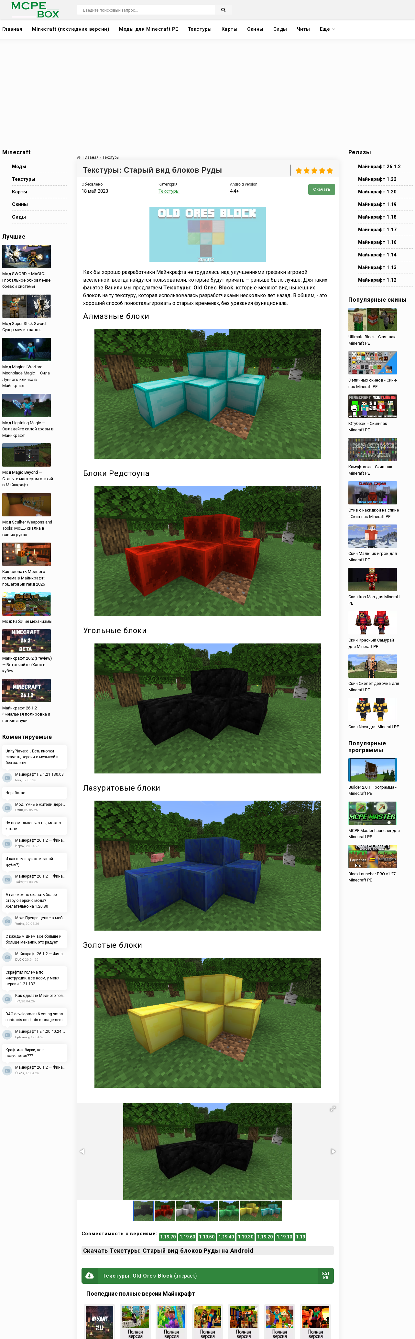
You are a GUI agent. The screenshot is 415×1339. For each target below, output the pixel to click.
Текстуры (200, 29)
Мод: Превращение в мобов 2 (41, 918)
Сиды (280, 29)
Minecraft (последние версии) (70, 29)
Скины (255, 29)
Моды (19, 166)
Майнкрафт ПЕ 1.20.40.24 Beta (41, 1031)
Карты (230, 29)
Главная (12, 29)
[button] (333, 1109)
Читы (303, 29)
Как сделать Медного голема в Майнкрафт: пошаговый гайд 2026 (41, 995)
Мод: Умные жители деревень (41, 804)
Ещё (325, 29)
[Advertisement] (208, 94)
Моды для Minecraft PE (148, 29)
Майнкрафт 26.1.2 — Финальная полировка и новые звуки (41, 840)
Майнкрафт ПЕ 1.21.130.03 (39, 774)
